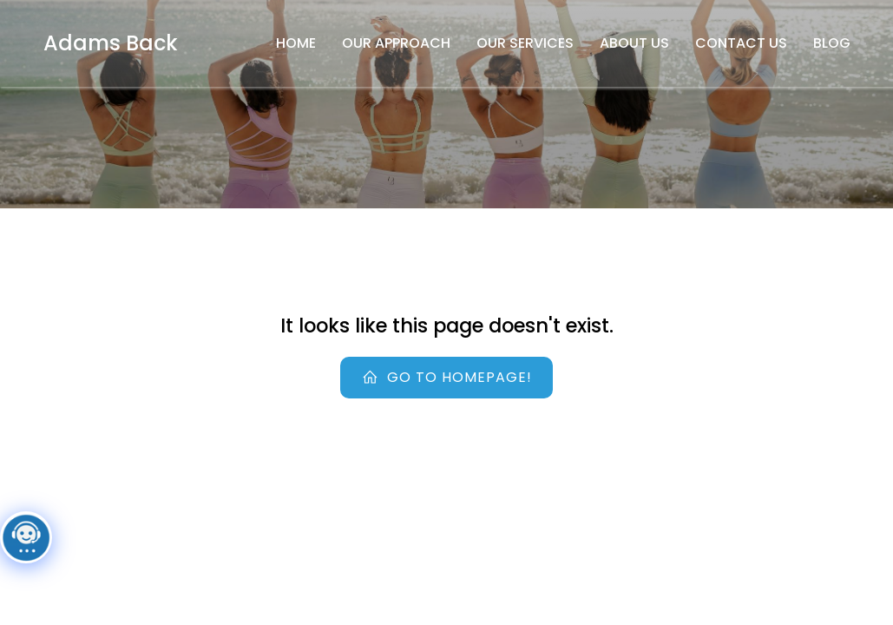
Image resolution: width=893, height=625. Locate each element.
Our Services (525, 43)
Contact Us (741, 43)
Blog (831, 43)
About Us (634, 43)
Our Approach (396, 43)
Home (296, 43)
